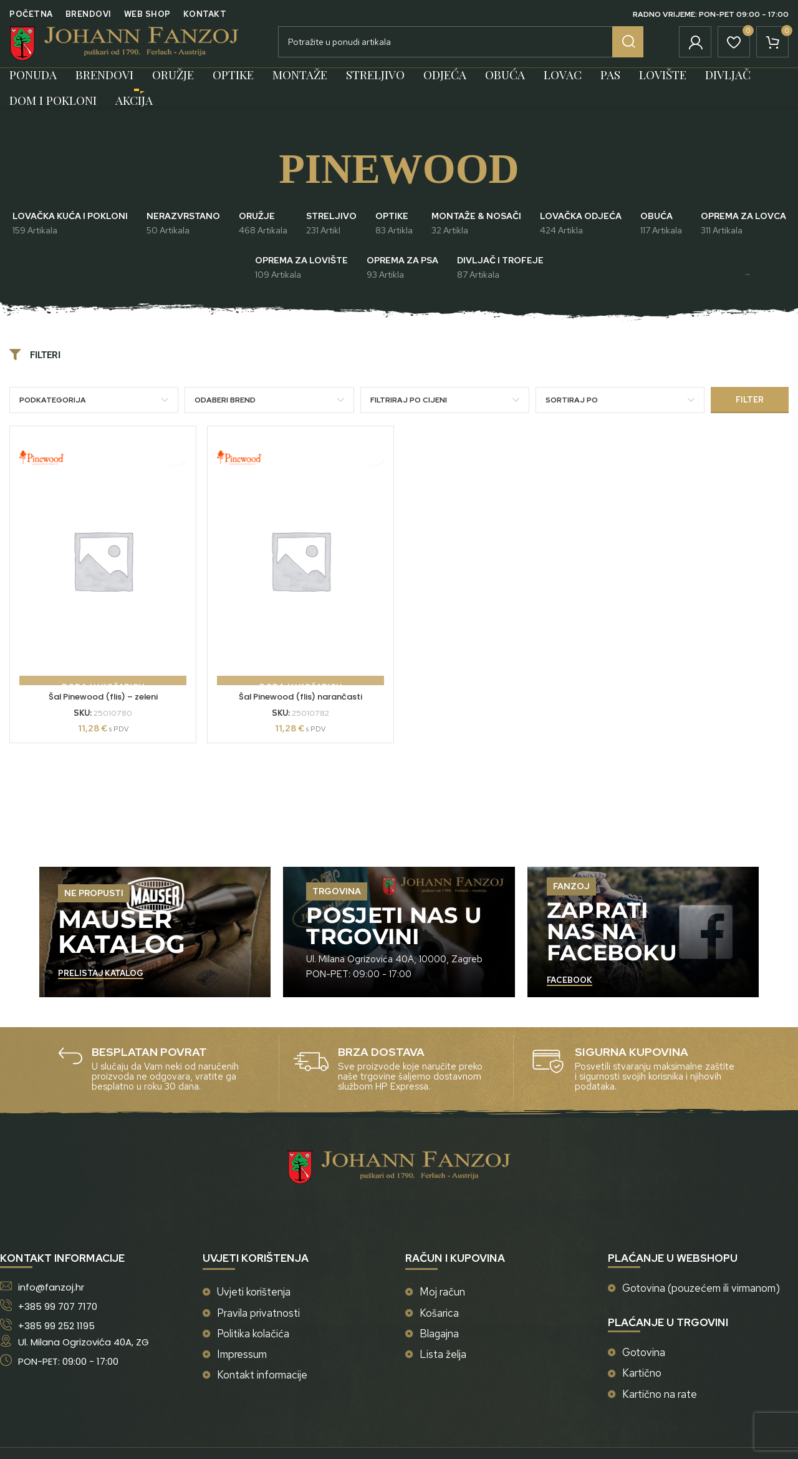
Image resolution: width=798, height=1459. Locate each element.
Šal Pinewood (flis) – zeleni (99, 715)
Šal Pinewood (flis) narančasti (299, 715)
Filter (750, 418)
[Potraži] (460, 51)
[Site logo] (124, 50)
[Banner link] (155, 951)
